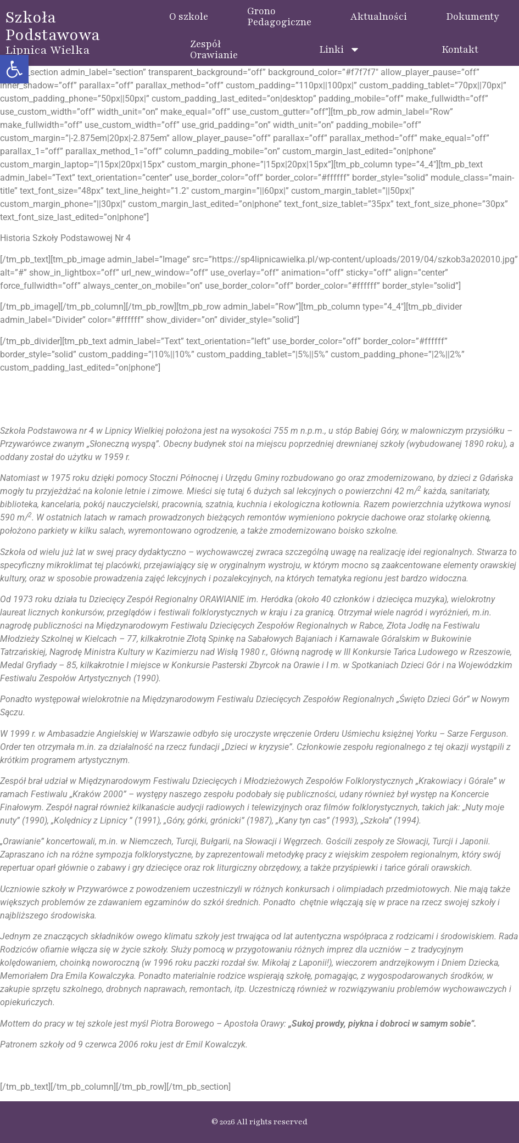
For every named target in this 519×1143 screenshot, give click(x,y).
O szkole (188, 16)
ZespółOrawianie (214, 49)
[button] (14, 69)
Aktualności (378, 16)
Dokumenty (472, 16)
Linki (339, 49)
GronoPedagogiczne (279, 16)
